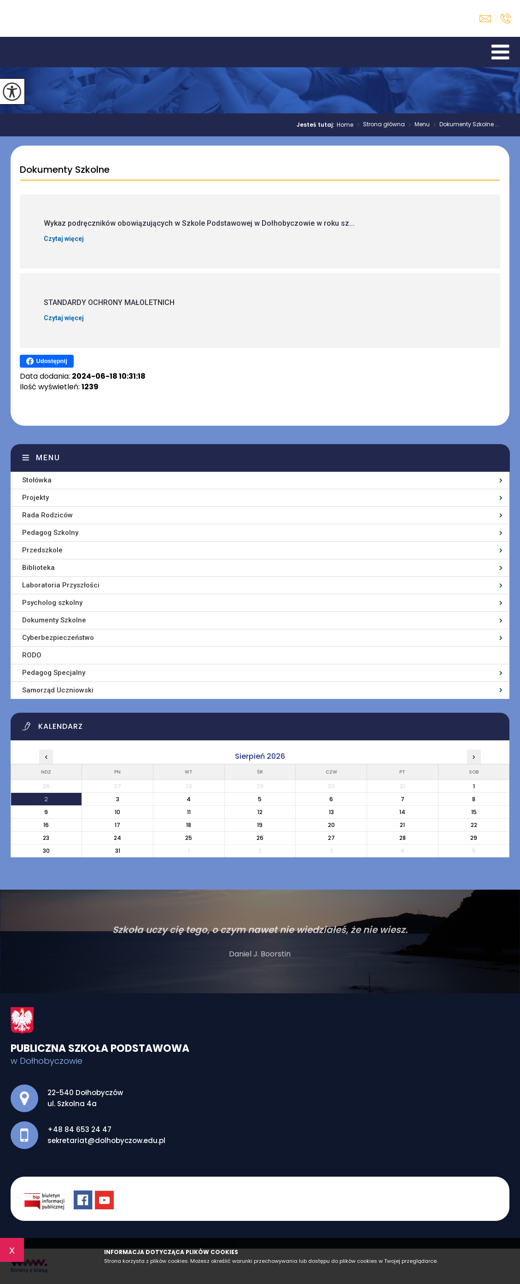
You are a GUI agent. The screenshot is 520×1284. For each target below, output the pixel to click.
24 (117, 838)
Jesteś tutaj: (317, 125)
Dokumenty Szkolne (65, 170)
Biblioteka (38, 567)
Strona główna (379, 125)
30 (46, 851)
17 (117, 825)
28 (402, 838)
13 (331, 812)
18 (188, 825)
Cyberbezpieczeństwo (58, 637)
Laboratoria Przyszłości (60, 585)
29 (473, 838)
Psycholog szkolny (52, 602)
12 (260, 812)
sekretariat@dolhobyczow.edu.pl (485, 18)
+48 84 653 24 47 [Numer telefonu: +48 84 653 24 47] (79, 1129)
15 (474, 812)
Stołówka (37, 480)
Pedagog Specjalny (53, 672)
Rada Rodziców (47, 515)
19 (260, 825)
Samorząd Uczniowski (57, 690)
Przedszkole (42, 550)
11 (189, 812)
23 (46, 838)
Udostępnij (46, 361)
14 (402, 812)
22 (474, 825)
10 (117, 812)
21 (402, 825)
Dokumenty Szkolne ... (464, 125)
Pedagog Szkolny (50, 532)
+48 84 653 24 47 (505, 18)
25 (188, 838)
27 (331, 838)
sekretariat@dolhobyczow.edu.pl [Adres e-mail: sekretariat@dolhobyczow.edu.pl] (106, 1140)
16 (46, 825)
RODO (31, 655)
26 (260, 838)
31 (117, 851)
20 (331, 825)
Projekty (35, 497)
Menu (417, 125)
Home (345, 125)
